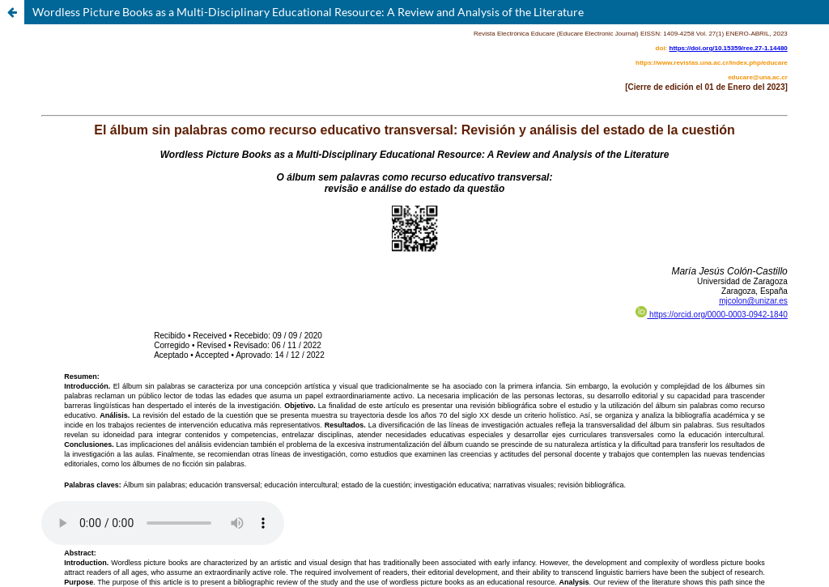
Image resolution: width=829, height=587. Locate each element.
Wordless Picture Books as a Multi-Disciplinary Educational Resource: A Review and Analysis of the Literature (308, 12)
